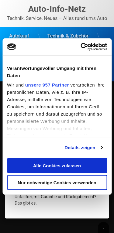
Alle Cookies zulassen (57, 165)
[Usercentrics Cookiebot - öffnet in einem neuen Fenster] (81, 47)
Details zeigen (79, 147)
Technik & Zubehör (67, 36)
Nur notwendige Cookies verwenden (57, 182)
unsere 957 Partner (47, 84)
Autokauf (19, 36)
